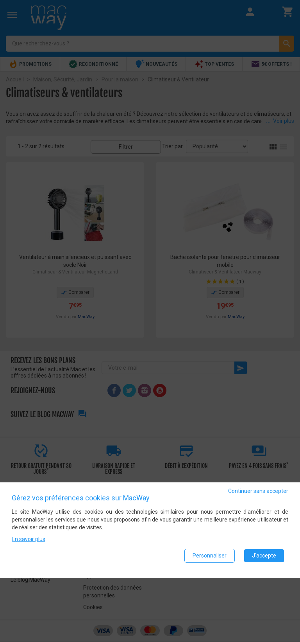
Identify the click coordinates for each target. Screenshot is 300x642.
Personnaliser (210, 559)
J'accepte (264, 559)
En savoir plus (28, 542)
